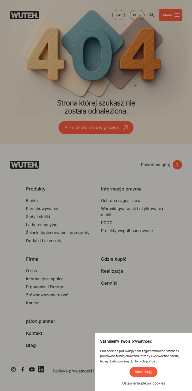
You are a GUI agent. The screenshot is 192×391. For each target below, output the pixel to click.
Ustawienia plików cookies (143, 383)
